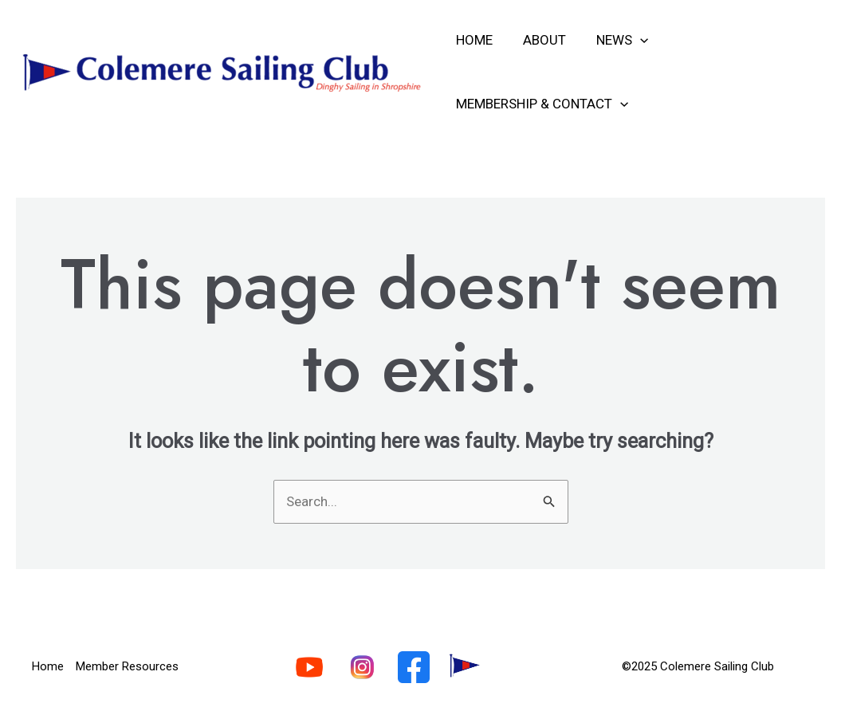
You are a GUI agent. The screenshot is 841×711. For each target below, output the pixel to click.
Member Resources (127, 666)
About (539, 40)
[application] (632, 40)
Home (472, 40)
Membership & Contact (540, 104)
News (614, 40)
